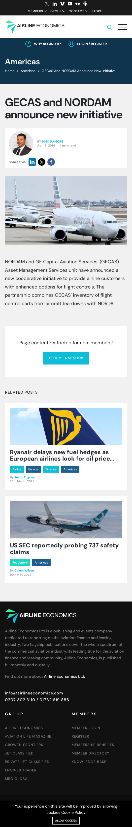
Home (9, 71)
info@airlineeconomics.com (34, 693)
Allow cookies (66, 820)
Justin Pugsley (24, 556)
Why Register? (47, 44)
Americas (28, 71)
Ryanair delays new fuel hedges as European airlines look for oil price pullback (60, 536)
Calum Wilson (24, 649)
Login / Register (92, 44)
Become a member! (66, 465)
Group (56, 11)
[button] (122, 28)
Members (35, 11)
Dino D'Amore (52, 142)
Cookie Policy (73, 812)
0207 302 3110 (20, 699)
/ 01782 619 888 (52, 699)
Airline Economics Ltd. (64, 676)
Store (97, 11)
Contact (76, 11)
